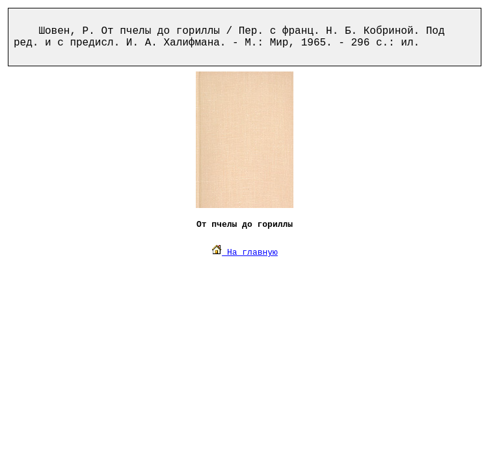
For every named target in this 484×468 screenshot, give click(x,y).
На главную (244, 252)
